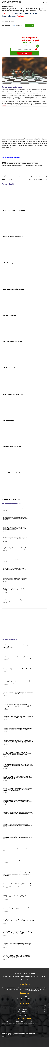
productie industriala (28, 165)
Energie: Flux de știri (9, 420)
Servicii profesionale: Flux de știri (14, 210)
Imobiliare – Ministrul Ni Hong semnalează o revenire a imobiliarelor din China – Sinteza (18, 860)
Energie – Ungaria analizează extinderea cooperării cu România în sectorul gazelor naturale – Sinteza (17, 729)
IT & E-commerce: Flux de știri (12, 342)
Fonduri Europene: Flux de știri (13, 394)
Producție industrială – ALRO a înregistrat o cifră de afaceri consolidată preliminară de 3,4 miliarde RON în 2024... (15, 600)
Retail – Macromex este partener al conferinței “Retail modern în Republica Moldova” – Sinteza (12, 178)
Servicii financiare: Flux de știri (13, 236)
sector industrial (38, 165)
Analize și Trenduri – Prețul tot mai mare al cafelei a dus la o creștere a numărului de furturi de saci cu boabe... (18, 693)
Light (13, 25)
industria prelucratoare (17, 165)
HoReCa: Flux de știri (9, 368)
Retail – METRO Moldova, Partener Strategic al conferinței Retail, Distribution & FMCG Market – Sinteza (16, 849)
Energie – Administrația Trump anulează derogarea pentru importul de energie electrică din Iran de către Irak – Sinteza (17, 944)
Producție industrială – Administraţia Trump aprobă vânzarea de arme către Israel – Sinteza (14, 569)
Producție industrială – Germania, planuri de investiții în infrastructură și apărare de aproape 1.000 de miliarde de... (14, 559)
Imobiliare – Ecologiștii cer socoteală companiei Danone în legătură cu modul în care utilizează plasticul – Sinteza (37, 178)
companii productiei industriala (13, 163)
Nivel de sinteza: (6, 25)
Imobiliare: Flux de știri (10, 315)
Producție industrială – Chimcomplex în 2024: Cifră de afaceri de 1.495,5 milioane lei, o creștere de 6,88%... (15, 589)
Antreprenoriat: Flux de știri (12, 447)
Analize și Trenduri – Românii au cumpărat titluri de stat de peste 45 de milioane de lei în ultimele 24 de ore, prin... (18, 657)
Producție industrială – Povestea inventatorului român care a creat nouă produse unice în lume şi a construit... (15, 518)
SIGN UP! (24, 53)
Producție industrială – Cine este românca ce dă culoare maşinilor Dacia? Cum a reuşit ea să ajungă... (15, 548)
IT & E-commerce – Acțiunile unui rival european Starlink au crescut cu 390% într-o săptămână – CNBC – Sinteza (18, 837)
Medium (18, 25)
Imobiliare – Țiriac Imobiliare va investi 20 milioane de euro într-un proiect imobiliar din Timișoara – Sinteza (18, 717)
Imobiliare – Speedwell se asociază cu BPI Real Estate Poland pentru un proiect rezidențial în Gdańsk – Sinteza (18, 813)
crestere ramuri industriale (27, 163)
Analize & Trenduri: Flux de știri (13, 473)
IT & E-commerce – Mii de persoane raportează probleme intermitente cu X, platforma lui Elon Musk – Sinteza (17, 801)
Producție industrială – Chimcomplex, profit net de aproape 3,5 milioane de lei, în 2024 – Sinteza (15, 579)
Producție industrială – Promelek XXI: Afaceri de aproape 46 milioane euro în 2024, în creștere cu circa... (15, 538)
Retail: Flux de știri (9, 263)
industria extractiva (6, 165)
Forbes (6, 21)
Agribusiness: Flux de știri (11, 499)
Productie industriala (7, 6)
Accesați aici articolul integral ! (11, 157)
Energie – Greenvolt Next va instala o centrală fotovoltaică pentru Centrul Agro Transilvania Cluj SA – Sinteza (18, 825)
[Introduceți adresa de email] (25, 49)
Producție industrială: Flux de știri (14, 289)
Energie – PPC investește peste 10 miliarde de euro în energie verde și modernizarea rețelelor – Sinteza (17, 669)
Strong (22, 25)
